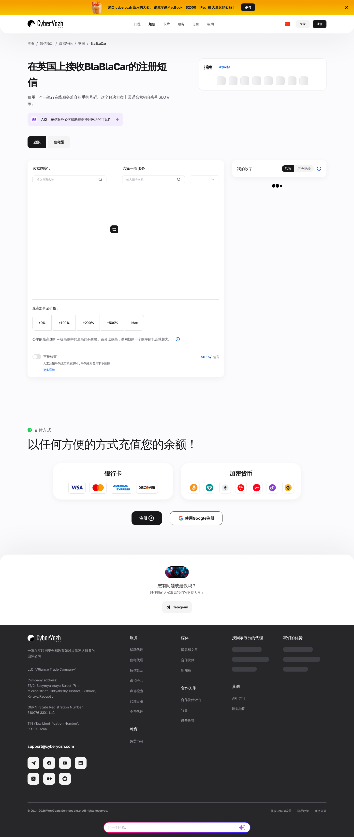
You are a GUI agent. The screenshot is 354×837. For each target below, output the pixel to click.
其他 (236, 686)
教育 (133, 729)
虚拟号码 (66, 43)
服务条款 (320, 811)
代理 (137, 24)
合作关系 (188, 688)
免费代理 (136, 711)
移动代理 (136, 649)
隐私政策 (303, 811)
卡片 (166, 24)
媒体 (185, 638)
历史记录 (304, 168)
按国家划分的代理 (247, 638)
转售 (184, 710)
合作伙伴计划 (191, 700)
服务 (181, 24)
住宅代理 (136, 660)
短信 (151, 24)
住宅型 (59, 142)
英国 (81, 43)
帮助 (210, 24)
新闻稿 (186, 670)
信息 (195, 24)
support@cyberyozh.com (51, 746)
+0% (42, 323)
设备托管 (187, 720)
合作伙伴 (187, 660)
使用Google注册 (196, 518)
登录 (303, 24)
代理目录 (136, 701)
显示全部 (224, 67)
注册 (320, 24)
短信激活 (46, 43)
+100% (64, 323)
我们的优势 (292, 638)
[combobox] (204, 179)
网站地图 (239, 708)
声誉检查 (136, 691)
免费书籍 (136, 741)
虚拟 (36, 142)
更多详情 (49, 370)
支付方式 (42, 430)
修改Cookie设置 (281, 811)
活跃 (288, 168)
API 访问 (238, 698)
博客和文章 (189, 649)
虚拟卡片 (136, 680)
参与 (248, 7)
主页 (31, 43)
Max (134, 323)
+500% (112, 323)
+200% (88, 323)
